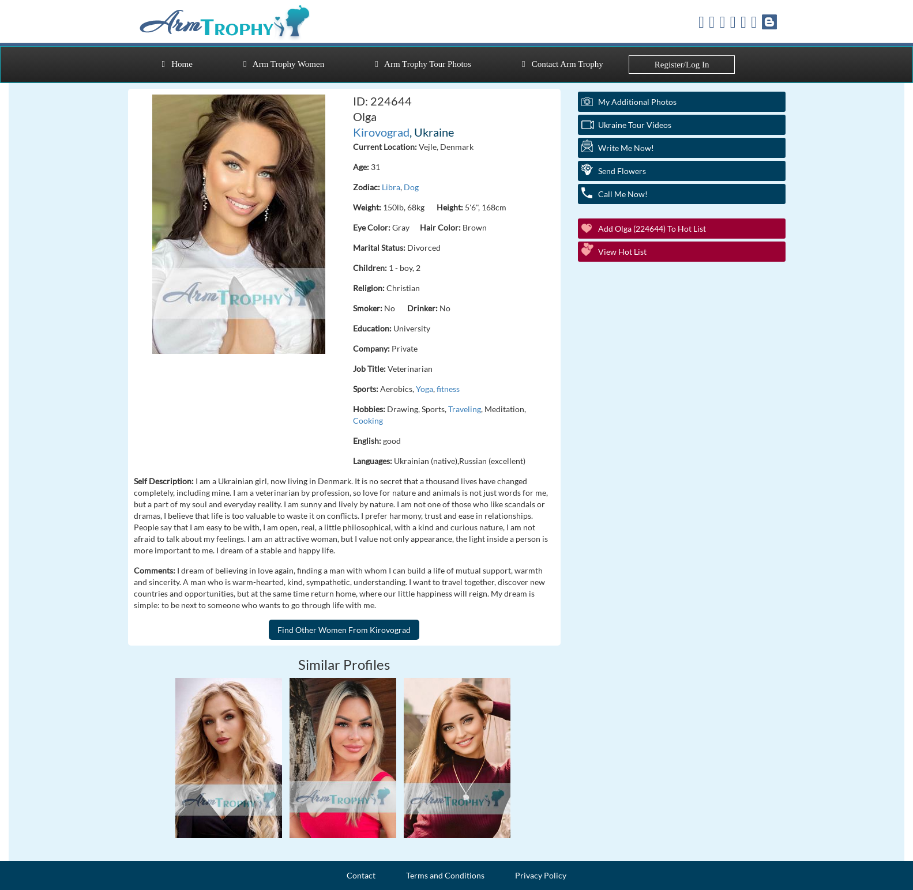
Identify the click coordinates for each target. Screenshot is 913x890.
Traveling (464, 409)
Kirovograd (381, 132)
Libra (391, 187)
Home (177, 64)
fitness (448, 389)
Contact (361, 875)
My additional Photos (637, 102)
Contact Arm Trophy (562, 64)
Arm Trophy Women (283, 64)
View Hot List (622, 252)
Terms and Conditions (445, 875)
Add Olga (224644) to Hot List (652, 228)
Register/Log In (682, 64)
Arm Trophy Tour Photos (423, 64)
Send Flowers (622, 171)
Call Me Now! (623, 194)
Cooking (368, 420)
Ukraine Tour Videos (634, 125)
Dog (411, 187)
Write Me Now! (626, 148)
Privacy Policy (540, 875)
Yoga (424, 389)
